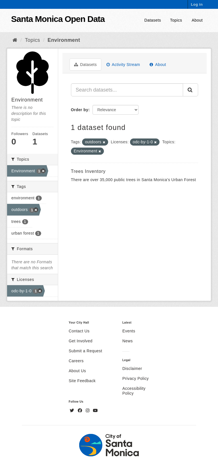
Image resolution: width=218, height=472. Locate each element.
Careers (76, 361)
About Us (77, 371)
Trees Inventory (88, 171)
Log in (197, 4)
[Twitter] (73, 410)
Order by (80, 109)
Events (128, 331)
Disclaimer (132, 368)
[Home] (14, 40)
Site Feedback (82, 380)
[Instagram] (88, 410)
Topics (176, 20)
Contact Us (79, 331)
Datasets (152, 20)
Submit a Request (85, 351)
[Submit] (190, 89)
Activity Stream (123, 64)
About (197, 20)
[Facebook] (81, 410)
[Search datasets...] (127, 89)
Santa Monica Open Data (58, 19)
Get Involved (81, 341)
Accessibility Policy (134, 391)
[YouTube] (95, 410)
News (127, 341)
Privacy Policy (135, 378)
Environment (64, 40)
